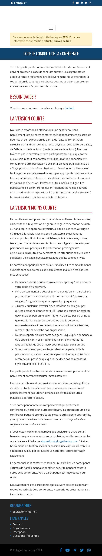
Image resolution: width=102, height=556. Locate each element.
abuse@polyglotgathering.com (59, 441)
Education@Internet (24, 511)
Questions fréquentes (26, 535)
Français (18, 3)
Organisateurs (21, 528)
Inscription (19, 532)
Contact (69, 108)
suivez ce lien (62, 41)
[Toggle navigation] (51, 28)
